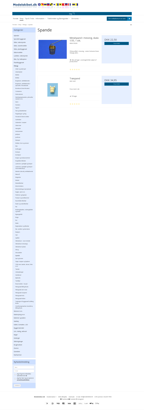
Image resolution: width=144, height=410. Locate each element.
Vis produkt (116, 43)
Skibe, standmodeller (20, 46)
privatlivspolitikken (23, 380)
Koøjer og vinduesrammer (22, 158)
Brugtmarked (18, 345)
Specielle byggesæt (20, 39)
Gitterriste (18, 125)
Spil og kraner (19, 258)
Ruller (17, 223)
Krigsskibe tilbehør (20, 161)
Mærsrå (17, 174)
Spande (17, 255)
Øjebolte (17, 278)
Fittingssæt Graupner (21, 293)
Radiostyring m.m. (19, 314)
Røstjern (17, 232)
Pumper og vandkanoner (22, 198)
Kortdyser (18, 155)
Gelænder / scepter (20, 122)
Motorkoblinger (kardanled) (23, 189)
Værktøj (16, 321)
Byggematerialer (19, 328)
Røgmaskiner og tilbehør (22, 226)
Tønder (17, 269)
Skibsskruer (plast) (20, 247)
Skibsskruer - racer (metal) (22, 241)
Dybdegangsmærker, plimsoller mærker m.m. (24, 98)
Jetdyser (17, 134)
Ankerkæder (18, 72)
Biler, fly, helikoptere (20, 59)
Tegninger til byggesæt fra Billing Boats (24, 302)
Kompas (17, 152)
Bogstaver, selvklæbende (22, 81)
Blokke (17, 78)
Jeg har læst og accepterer (25, 379)
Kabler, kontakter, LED (21, 325)
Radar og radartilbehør (21, 204)
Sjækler (17, 238)
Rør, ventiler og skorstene (22, 229)
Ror (16, 220)
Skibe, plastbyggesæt (20, 49)
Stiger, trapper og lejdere (22, 261)
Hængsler (18, 128)
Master (17, 180)
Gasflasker (18, 119)
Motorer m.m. (18, 311)
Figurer (17, 108)
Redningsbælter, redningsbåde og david (24, 210)
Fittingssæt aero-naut (21, 290)
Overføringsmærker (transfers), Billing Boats (24, 307)
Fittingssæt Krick (19, 295)
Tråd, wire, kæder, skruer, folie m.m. (24, 265)
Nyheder (16, 36)
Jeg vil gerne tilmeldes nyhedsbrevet (25, 374)
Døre (16, 102)
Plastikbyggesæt (19, 62)
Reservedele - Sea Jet (21, 284)
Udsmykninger (19, 272)
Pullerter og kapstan (21, 195)
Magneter (18, 177)
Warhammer (18, 355)
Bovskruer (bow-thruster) (22, 88)
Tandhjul (17, 281)
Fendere (17, 105)
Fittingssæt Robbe (20, 298)
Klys (16, 146)
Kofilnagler (18, 149)
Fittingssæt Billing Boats (21, 287)
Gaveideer (17, 351)
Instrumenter (19, 131)
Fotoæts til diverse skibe (22, 116)
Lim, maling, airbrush (20, 331)
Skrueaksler (18, 252)
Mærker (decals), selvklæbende (24, 171)
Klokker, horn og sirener (22, 143)
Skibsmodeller (18, 52)
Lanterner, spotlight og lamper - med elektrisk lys (24, 167)
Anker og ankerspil (20, 69)
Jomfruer (17, 137)
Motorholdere (19, 186)
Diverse (16, 348)
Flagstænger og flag (20, 114)
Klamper (17, 140)
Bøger (16, 335)
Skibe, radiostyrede (20, 42)
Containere (18, 91)
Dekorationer (19, 94)
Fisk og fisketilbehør (20, 111)
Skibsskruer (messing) (21, 244)
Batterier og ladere (20, 318)
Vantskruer (18, 275)
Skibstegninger (18, 341)
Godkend (17, 385)
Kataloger (17, 338)
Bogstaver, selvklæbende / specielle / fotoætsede (22, 84)
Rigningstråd (18, 214)
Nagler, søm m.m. (20, 192)
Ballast (17, 75)
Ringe (16, 217)
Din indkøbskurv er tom (120, 19)
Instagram (80, 399)
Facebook (64, 399)
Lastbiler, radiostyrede (21, 56)
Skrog (17, 249)
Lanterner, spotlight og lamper (23, 164)
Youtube (71, 399)
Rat (16, 206)
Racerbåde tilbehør (20, 201)
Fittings (16, 66)
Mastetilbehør (19, 183)
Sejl (16, 235)
